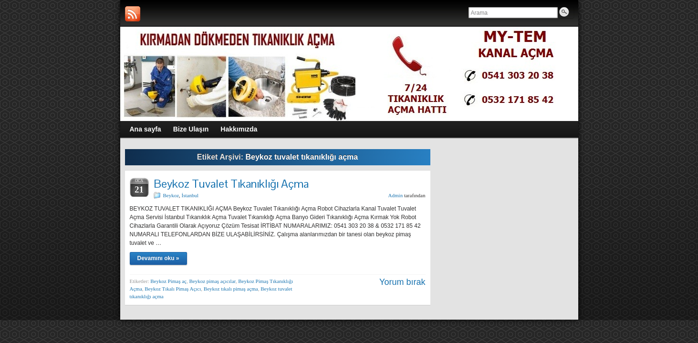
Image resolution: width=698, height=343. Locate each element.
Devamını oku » (158, 258)
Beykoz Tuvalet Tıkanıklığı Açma (231, 183)
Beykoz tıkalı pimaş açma (231, 289)
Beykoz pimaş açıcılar (212, 281)
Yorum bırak (402, 282)
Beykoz (171, 195)
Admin (395, 195)
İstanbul (190, 195)
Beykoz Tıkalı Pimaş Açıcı (173, 289)
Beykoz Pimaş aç (168, 281)
